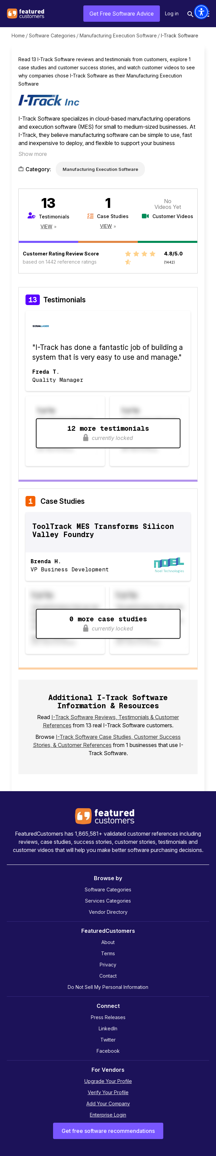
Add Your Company (108, 1103)
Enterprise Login (108, 1115)
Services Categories (108, 901)
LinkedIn (108, 1028)
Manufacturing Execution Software (118, 35)
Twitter (108, 1040)
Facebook (108, 1051)
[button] (201, 11)
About (108, 942)
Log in (172, 13)
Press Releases (108, 1017)
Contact (108, 976)
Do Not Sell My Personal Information (108, 987)
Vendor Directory (108, 912)
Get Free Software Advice (121, 13)
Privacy (108, 964)
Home (18, 35)
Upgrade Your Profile (108, 1081)
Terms (108, 953)
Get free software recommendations (108, 1130)
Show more (32, 153)
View (46, 226)
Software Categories (52, 35)
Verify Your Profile (108, 1092)
